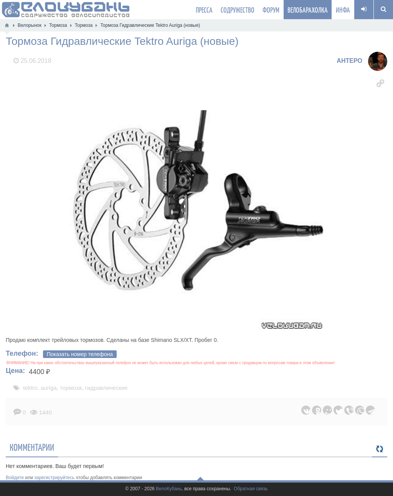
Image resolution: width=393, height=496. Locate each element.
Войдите (15, 477)
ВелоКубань (169, 488)
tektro (30, 387)
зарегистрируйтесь (54, 477)
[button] (380, 83)
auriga (49, 387)
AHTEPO (349, 60)
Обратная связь (251, 488)
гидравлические (106, 387)
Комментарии (32, 447)
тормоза (71, 387)
